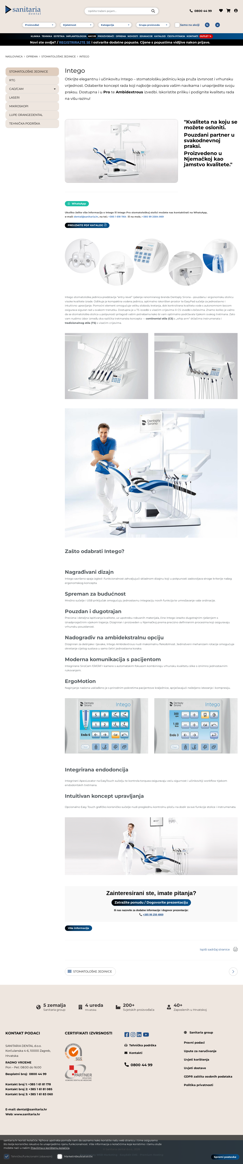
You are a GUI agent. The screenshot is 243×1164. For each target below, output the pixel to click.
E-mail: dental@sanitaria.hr (26, 1109)
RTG (12, 80)
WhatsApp (77, 203)
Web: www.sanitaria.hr (22, 1114)
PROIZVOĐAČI (106, 36)
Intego (84, 56)
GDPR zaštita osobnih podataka (208, 1076)
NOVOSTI (133, 36)
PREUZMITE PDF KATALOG (85, 225)
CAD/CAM (32, 89)
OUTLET (204, 36)
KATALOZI (160, 36)
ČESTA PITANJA (176, 36)
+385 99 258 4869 (153, 914)
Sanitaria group (198, 1032)
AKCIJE (92, 36)
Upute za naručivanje (200, 1051)
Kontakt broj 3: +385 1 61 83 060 (29, 1094)
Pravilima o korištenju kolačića (50, 1148)
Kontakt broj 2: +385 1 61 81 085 (28, 1089)
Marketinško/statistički (78, 1156)
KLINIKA (35, 36)
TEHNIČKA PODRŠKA (24, 123)
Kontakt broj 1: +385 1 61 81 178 (28, 1084)
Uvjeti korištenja (196, 1059)
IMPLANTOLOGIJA (76, 36)
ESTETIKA (59, 36)
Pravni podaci (194, 1042)
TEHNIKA (47, 36)
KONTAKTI (192, 36)
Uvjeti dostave (195, 1068)
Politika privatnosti (198, 1085)
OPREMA (121, 36)
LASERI (14, 97)
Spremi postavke (225, 1157)
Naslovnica (14, 56)
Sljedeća (233, 971)
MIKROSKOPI (18, 106)
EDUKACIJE (146, 36)
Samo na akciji (189, 25)
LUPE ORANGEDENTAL (26, 115)
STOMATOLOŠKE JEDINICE (58, 56)
